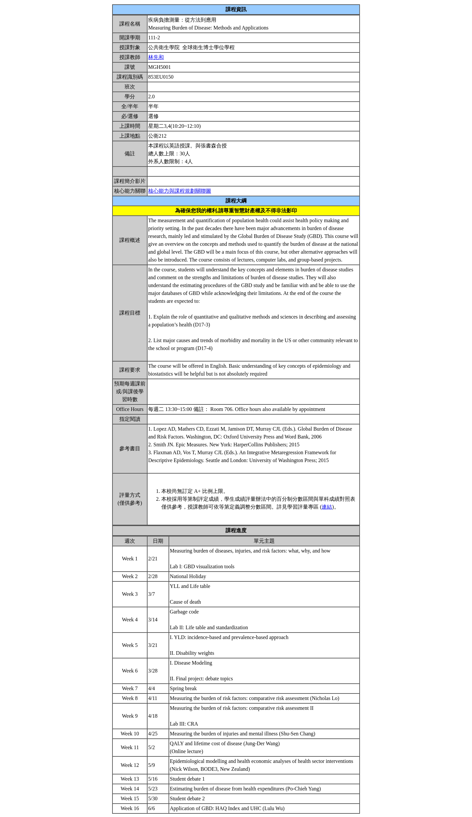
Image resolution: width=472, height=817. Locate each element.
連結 (327, 507)
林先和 (156, 57)
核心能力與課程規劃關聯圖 (179, 191)
